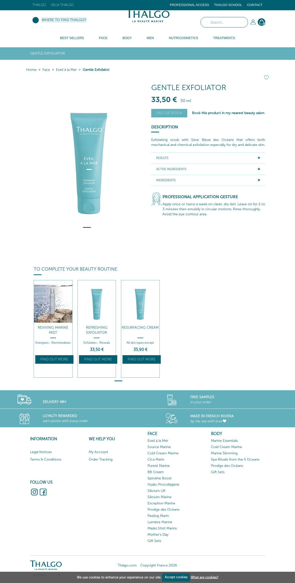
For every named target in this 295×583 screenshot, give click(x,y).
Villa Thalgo (62, 5)
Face (46, 70)
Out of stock (169, 113)
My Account (98, 452)
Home (31, 70)
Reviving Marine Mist (53, 330)
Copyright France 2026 (158, 565)
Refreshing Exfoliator (97, 330)
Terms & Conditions (45, 459)
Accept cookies (176, 577)
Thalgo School (228, 5)
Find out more (54, 359)
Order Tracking (100, 459)
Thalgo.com (127, 565)
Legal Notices (41, 452)
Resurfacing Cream (140, 327)
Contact (254, 5)
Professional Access (189, 5)
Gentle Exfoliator (96, 70)
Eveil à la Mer (66, 70)
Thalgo (39, 5)
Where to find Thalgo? (64, 20)
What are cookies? (204, 577)
